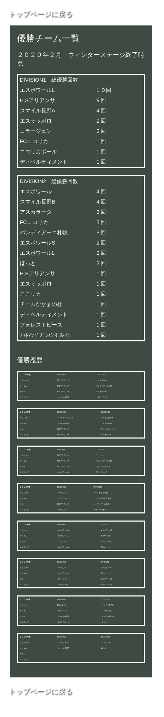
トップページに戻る (40, 13)
